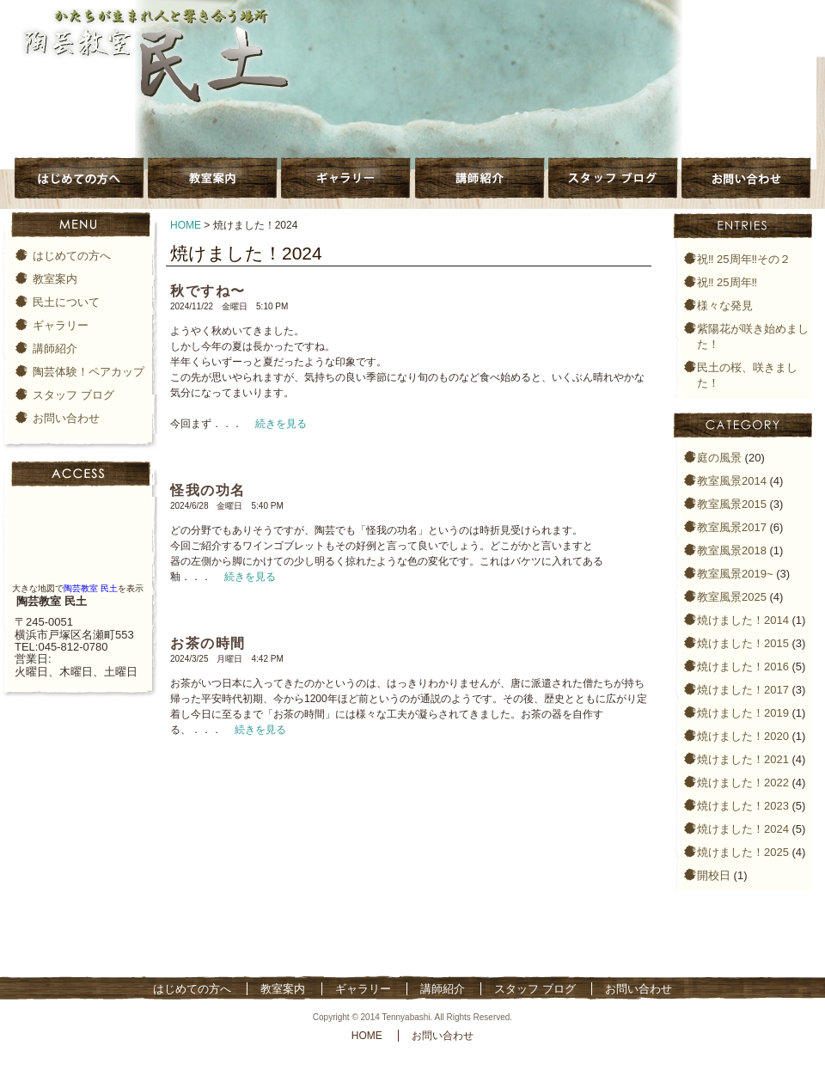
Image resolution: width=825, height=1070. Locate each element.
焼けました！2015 (743, 643)
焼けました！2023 (743, 805)
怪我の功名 (208, 490)
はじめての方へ (72, 255)
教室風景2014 (732, 480)
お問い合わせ (66, 418)
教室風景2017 (732, 527)
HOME (185, 225)
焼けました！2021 (743, 759)
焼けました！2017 (743, 689)
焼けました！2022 (743, 782)
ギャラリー (61, 325)
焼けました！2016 (743, 666)
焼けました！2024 (743, 828)
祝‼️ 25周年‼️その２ (744, 259)
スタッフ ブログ (73, 394)
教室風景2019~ (735, 573)
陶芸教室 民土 (91, 588)
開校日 (713, 875)
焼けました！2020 (743, 736)
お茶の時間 (208, 643)
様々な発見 (725, 305)
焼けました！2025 (743, 852)
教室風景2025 (732, 596)
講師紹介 (55, 348)
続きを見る (281, 424)
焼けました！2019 (743, 712)
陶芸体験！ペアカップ (88, 371)
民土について (66, 302)
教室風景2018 (732, 550)
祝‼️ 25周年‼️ (727, 282)
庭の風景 (719, 457)
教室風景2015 (732, 504)
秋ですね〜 (208, 291)
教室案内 (55, 278)
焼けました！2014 (743, 620)
